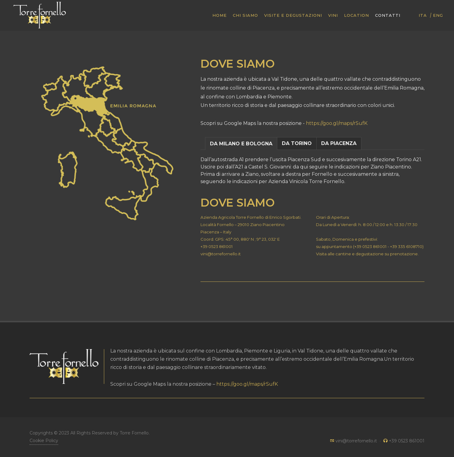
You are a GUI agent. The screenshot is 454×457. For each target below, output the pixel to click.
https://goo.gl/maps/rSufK (336, 123)
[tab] (241, 143)
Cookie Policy (44, 440)
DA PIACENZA (338, 143)
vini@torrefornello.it (220, 253)
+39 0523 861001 (216, 246)
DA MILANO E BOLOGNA (241, 144)
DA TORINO (297, 143)
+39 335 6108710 (406, 246)
